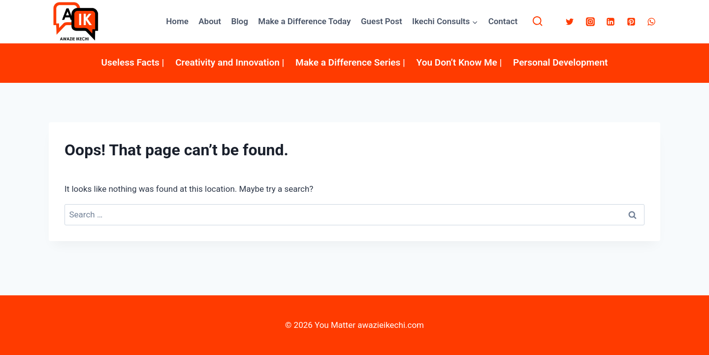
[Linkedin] (610, 22)
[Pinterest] (631, 22)
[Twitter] (570, 22)
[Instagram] (590, 22)
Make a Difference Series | (350, 62)
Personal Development (560, 62)
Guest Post (381, 21)
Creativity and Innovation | (229, 62)
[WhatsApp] (651, 22)
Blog (239, 21)
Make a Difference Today (304, 21)
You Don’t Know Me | (459, 62)
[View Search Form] (537, 21)
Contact (503, 21)
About (209, 21)
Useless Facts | (132, 62)
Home (177, 21)
